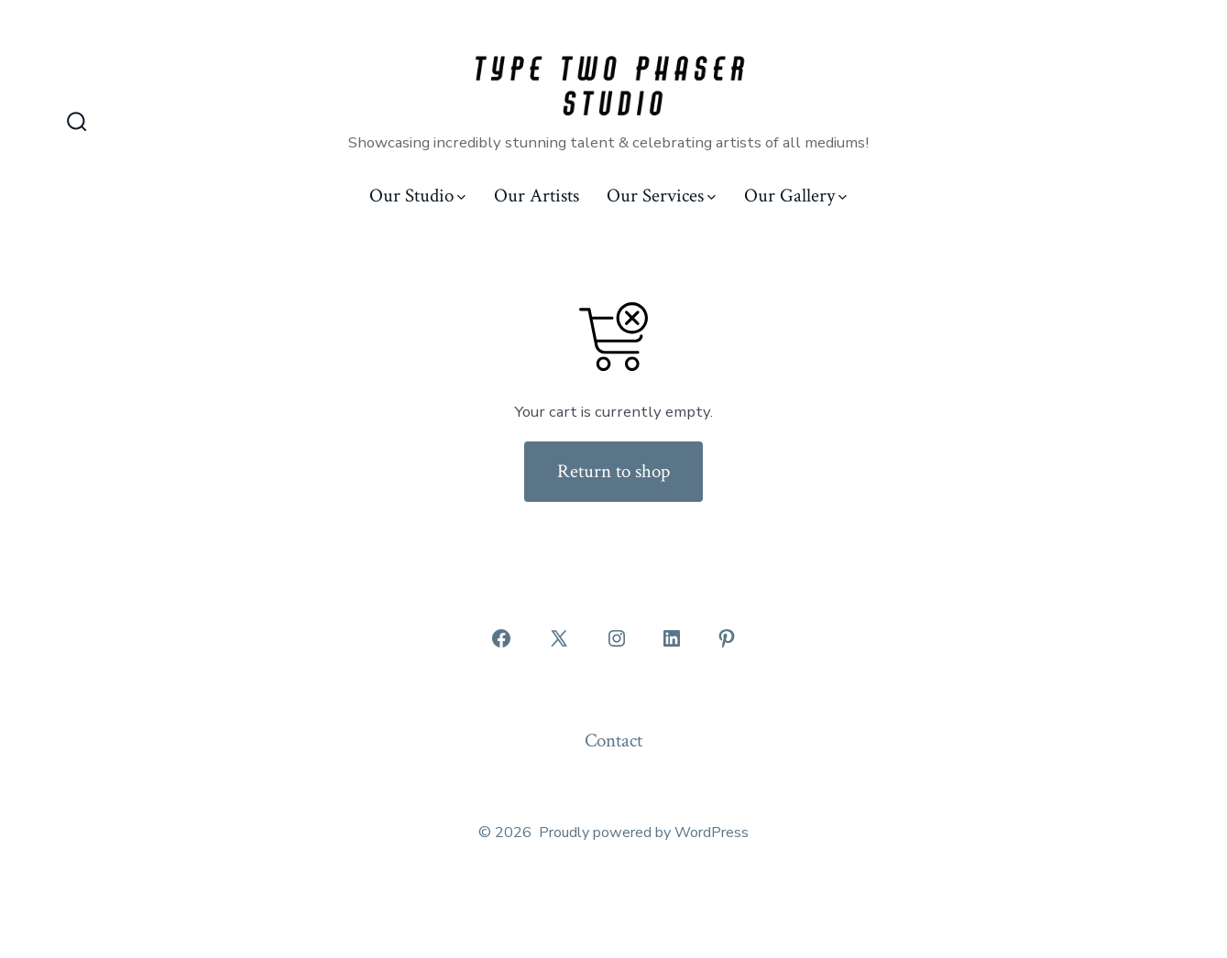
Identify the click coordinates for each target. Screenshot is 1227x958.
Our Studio (417, 195)
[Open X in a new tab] (559, 638)
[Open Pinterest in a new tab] (726, 638)
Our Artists (536, 195)
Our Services (661, 195)
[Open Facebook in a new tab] (501, 638)
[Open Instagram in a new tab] (616, 638)
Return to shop (613, 471)
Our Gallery (795, 195)
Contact (613, 740)
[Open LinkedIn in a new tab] (671, 638)
